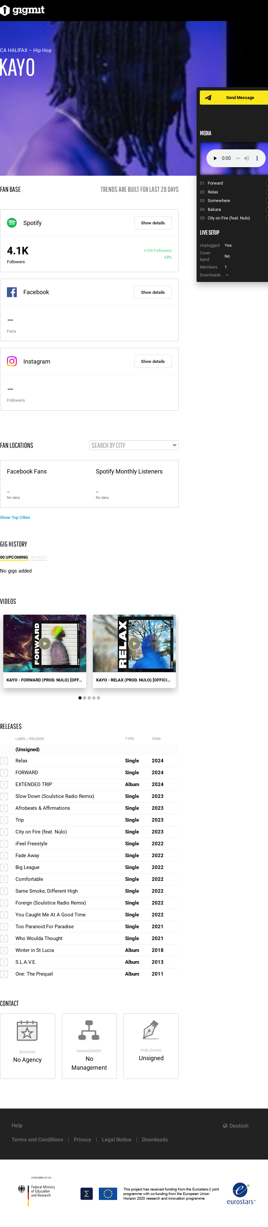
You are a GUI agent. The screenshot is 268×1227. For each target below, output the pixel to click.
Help (17, 1125)
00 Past (39, 557)
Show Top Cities (15, 517)
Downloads (155, 1140)
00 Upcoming (14, 557)
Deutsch (239, 1126)
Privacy (82, 1140)
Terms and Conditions (37, 1140)
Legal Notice (116, 1140)
